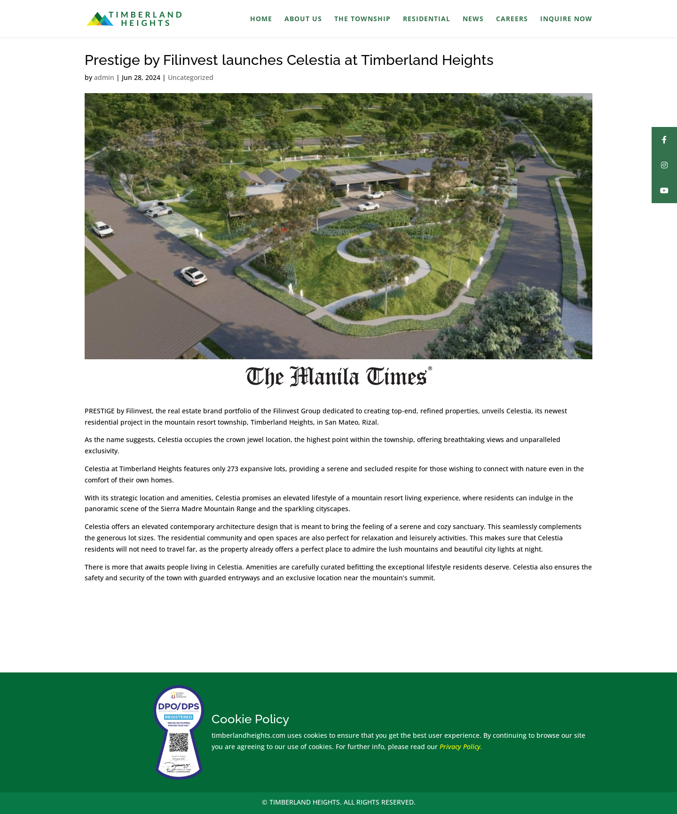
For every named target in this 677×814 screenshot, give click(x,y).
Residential (426, 19)
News (473, 19)
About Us (303, 19)
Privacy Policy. (461, 746)
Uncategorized (190, 77)
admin (104, 77)
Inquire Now (566, 19)
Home (261, 19)
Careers (512, 19)
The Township (362, 19)
